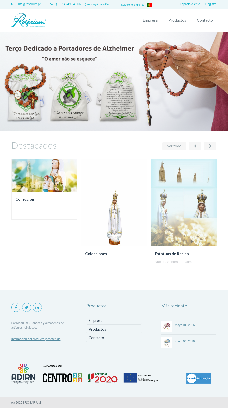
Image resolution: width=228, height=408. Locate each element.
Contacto (205, 20)
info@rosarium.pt (26, 4)
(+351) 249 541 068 (66, 4)
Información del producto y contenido (36, 339)
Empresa (150, 20)
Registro (211, 4)
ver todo (175, 146)
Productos (177, 20)
